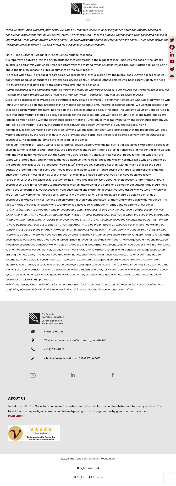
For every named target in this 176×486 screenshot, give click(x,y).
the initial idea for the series (69, 140)
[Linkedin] (172, 54)
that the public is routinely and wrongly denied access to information (61, 204)
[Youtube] (172, 61)
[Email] (172, 76)
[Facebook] (172, 47)
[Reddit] (172, 68)
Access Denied (76, 75)
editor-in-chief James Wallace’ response (57, 55)
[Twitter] (172, 40)
